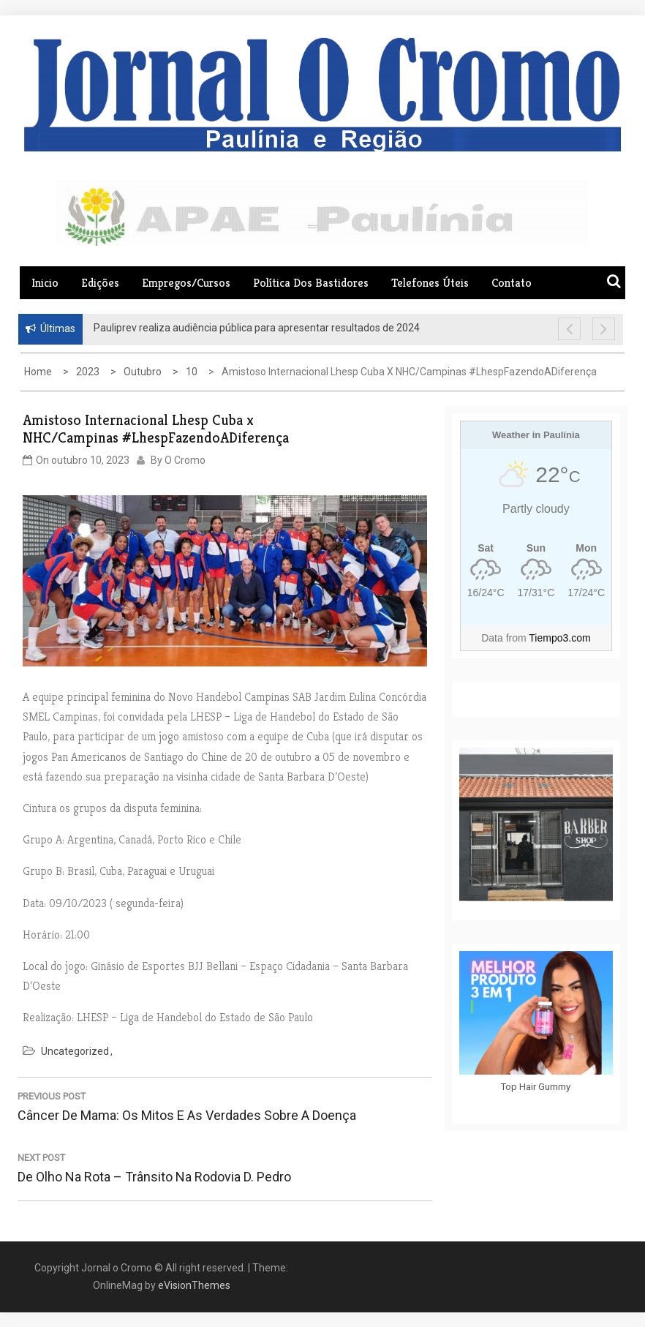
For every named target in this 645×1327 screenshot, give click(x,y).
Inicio (45, 282)
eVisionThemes (194, 1285)
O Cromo (185, 460)
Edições (100, 282)
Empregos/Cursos (186, 282)
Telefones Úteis (430, 282)
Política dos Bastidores (311, 282)
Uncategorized (75, 1051)
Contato (511, 282)
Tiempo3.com (559, 638)
